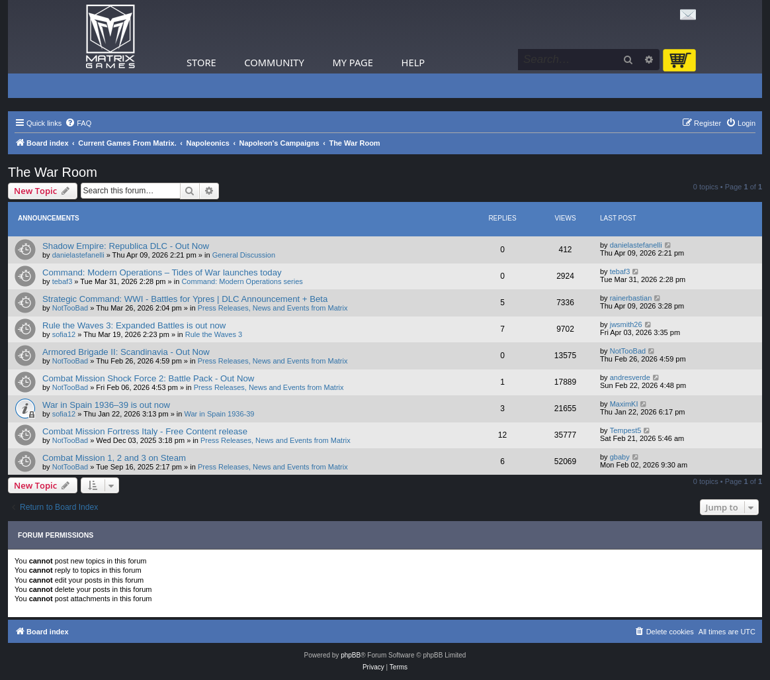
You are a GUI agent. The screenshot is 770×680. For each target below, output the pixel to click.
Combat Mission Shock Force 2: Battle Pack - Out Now (148, 378)
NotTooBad (70, 308)
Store (201, 62)
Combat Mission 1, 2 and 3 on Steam (114, 458)
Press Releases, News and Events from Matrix (273, 308)
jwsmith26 (626, 324)
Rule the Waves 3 (213, 334)
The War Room (52, 172)
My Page (352, 62)
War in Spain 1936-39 (220, 414)
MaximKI (624, 404)
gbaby (620, 457)
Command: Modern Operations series (241, 281)
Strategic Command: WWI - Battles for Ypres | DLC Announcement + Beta (184, 299)
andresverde (630, 377)
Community (274, 62)
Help (413, 62)
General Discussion (243, 255)
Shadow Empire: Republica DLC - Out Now (125, 246)
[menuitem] (78, 123)
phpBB (351, 655)
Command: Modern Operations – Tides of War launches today (162, 272)
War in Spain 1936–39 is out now (106, 405)
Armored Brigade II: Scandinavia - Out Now (126, 352)
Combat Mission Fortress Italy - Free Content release (144, 431)
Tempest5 (626, 430)
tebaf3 (62, 281)
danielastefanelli (78, 255)
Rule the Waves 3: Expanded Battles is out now (134, 325)
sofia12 (63, 334)
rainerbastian (631, 298)
